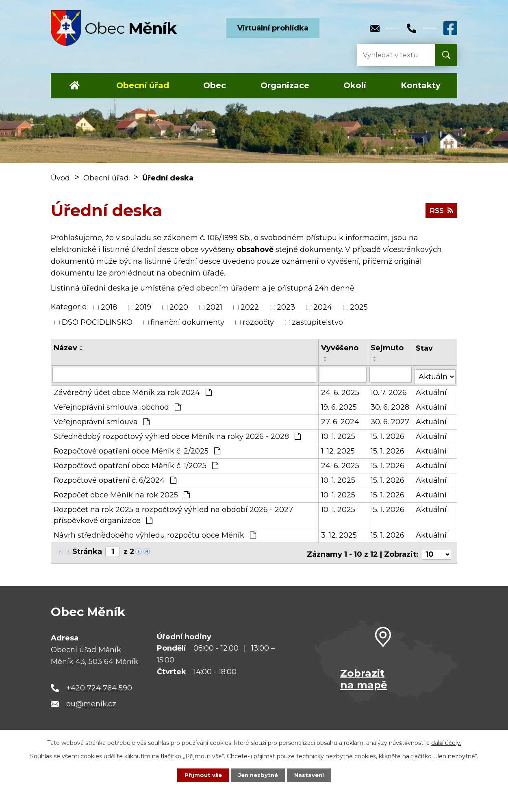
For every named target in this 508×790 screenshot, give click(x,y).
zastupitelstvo (317, 322)
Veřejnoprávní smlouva (102, 420)
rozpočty (258, 322)
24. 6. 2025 (340, 390)
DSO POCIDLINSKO (97, 322)
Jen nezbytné (258, 775)
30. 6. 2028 (390, 405)
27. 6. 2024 (340, 420)
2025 (359, 307)
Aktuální (431, 390)
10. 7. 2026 (389, 390)
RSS (440, 210)
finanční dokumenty (187, 322)
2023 (286, 307)
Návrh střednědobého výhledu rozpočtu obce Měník (155, 533)
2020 (178, 307)
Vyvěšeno (339, 347)
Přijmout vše (201, 775)
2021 (214, 307)
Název (65, 347)
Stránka (87, 549)
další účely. (446, 742)
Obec (214, 85)
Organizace (285, 85)
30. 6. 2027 (390, 420)
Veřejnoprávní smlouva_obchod (117, 405)
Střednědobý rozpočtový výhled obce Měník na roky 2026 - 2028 (177, 434)
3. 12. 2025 (339, 533)
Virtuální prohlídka (272, 28)
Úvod (74, 85)
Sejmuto (387, 347)
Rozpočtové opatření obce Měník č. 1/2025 (136, 464)
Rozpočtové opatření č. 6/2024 (115, 478)
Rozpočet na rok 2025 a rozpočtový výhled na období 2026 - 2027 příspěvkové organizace (173, 513)
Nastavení (310, 775)
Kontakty (421, 85)
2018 (109, 307)
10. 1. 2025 (338, 434)
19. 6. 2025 (339, 405)
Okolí (354, 85)
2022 (250, 307)
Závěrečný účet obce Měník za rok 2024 (133, 390)
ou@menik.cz (91, 699)
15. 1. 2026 (388, 434)
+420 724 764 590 (99, 683)
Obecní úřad (142, 85)
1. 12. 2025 (338, 449)
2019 (143, 307)
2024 (322, 307)
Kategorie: (69, 306)
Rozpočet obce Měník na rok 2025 (122, 493)
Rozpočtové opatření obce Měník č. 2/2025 (137, 449)
